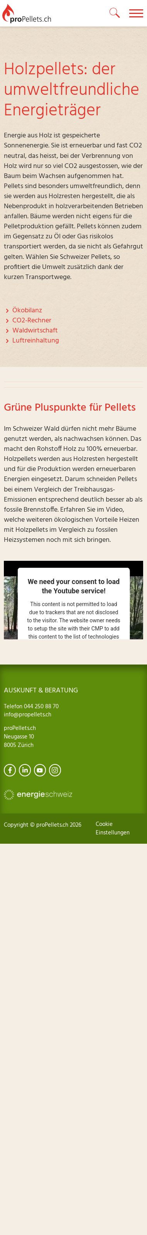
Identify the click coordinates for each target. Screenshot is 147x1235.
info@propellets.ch (27, 714)
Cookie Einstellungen (113, 829)
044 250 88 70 (40, 706)
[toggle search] (115, 13)
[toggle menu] (136, 13)
